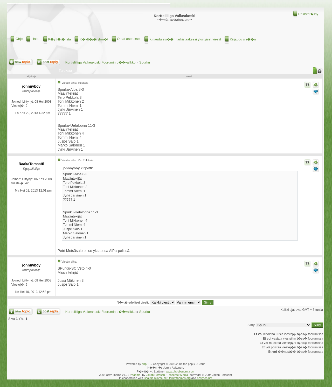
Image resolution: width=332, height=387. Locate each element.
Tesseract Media (177, 374)
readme (135, 374)
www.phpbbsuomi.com (180, 371)
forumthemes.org (180, 377)
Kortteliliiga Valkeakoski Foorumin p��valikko (100, 62)
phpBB (146, 363)
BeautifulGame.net (155, 377)
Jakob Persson (155, 374)
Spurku (144, 62)
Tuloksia (65, 70)
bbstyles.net (204, 377)
